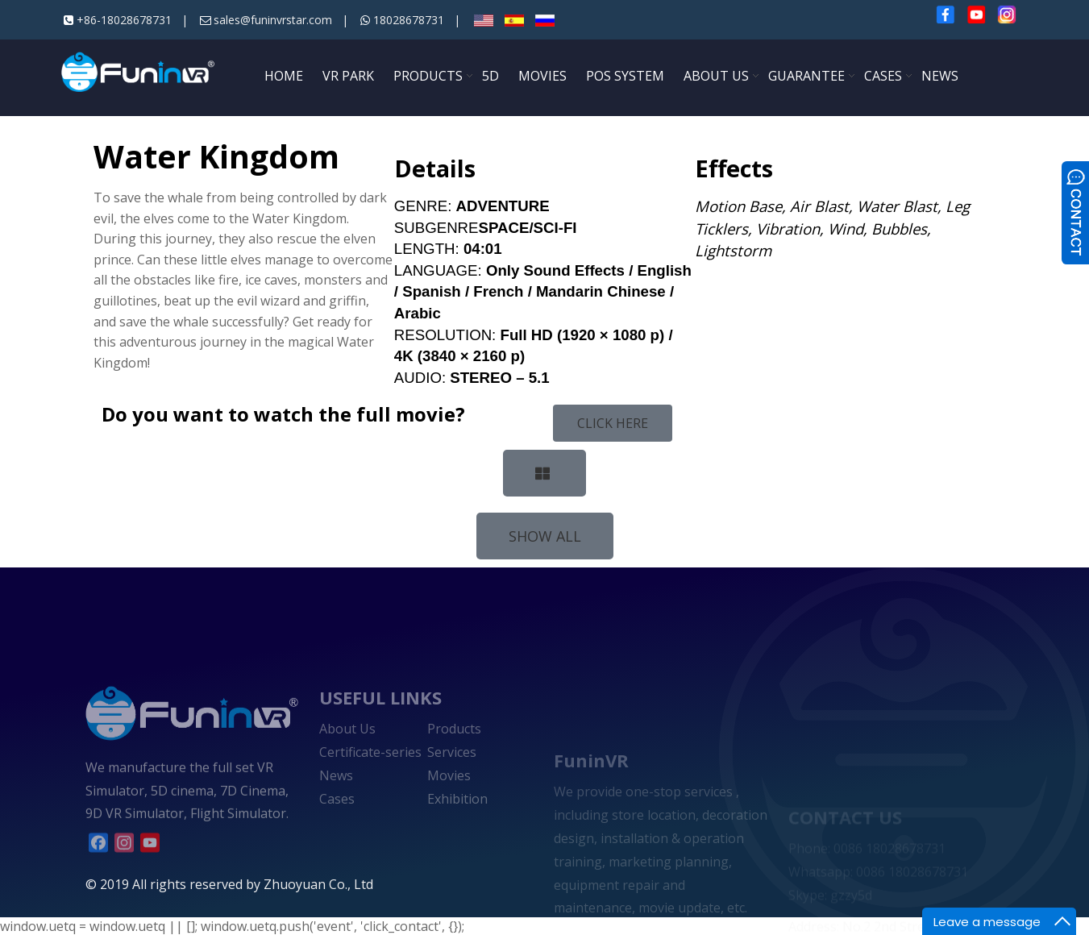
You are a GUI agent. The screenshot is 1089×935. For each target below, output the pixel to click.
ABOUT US (716, 76)
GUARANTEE (806, 76)
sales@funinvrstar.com (273, 19)
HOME (283, 76)
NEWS (939, 76)
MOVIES (542, 76)
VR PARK (348, 76)
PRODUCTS (428, 76)
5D (490, 76)
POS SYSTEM (625, 76)
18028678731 (408, 19)
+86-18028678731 (124, 19)
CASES (883, 76)
